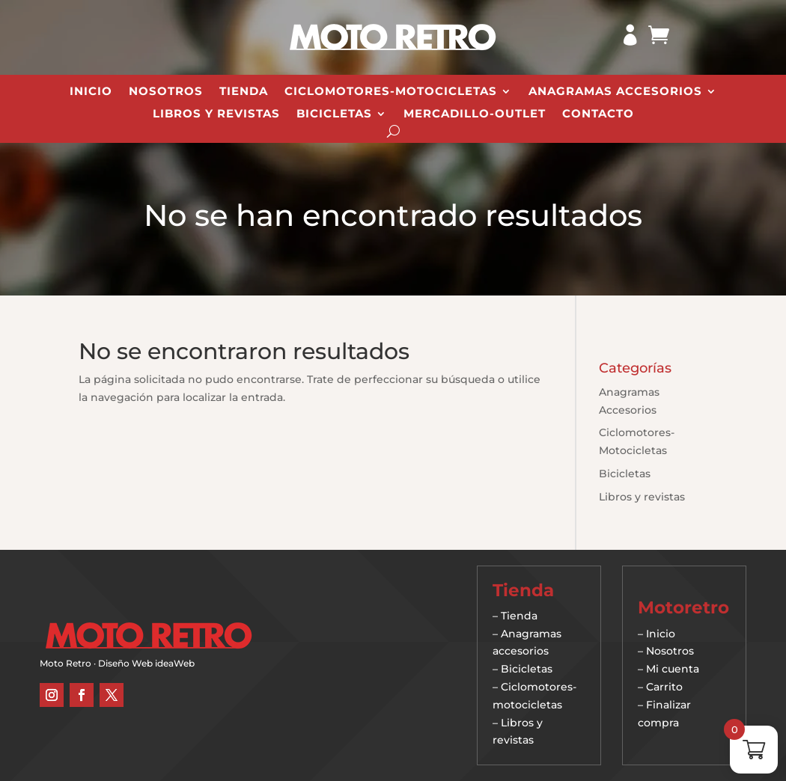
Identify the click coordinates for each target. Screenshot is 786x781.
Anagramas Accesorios (615, 92)
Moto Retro (65, 663)
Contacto (598, 114)
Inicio (91, 92)
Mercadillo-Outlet (474, 114)
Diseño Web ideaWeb (146, 663)
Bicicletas (334, 114)
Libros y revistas (216, 114)
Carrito (664, 686)
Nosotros (166, 92)
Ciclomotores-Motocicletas (390, 92)
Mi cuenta (672, 669)
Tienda (243, 92)
